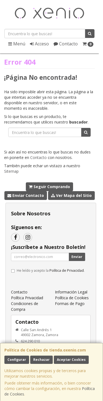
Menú (16, 44)
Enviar (76, 256)
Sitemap (11, 171)
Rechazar (41, 359)
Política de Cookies (72, 297)
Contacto (66, 44)
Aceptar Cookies (71, 359)
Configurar (16, 359)
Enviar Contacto (25, 195)
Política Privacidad (27, 297)
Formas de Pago (70, 303)
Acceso (39, 44)
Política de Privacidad (66, 270)
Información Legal (71, 292)
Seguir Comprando (49, 186)
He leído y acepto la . (51, 270)
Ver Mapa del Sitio (71, 195)
